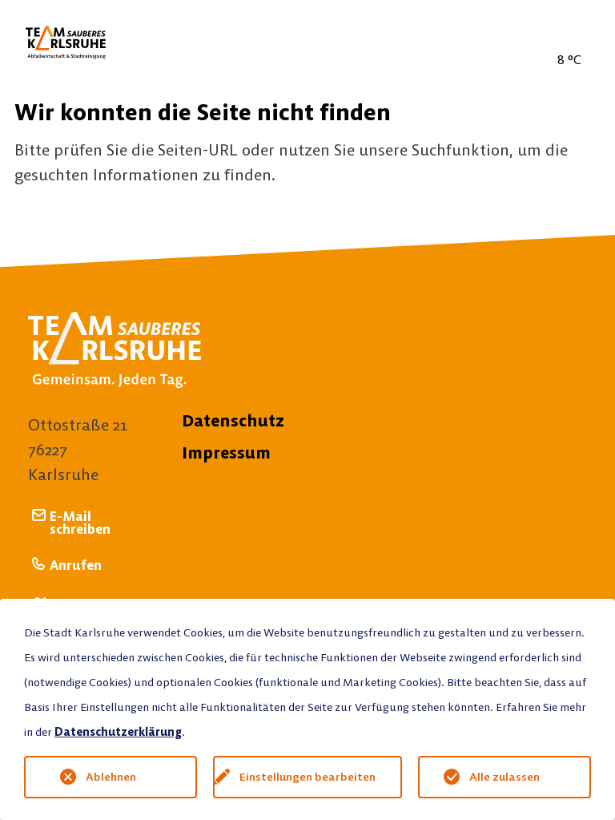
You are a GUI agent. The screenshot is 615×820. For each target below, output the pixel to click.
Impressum (226, 452)
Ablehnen (111, 777)
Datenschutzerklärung (118, 731)
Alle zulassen (504, 777)
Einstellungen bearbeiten (307, 777)
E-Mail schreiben (80, 522)
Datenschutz (233, 420)
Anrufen (76, 564)
